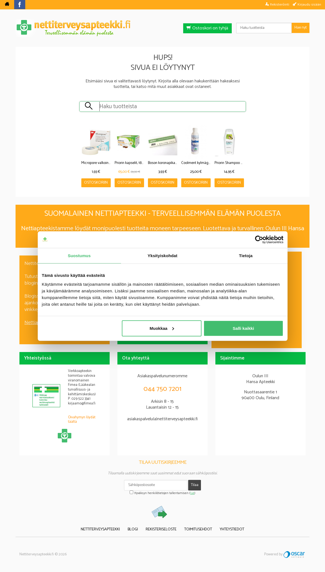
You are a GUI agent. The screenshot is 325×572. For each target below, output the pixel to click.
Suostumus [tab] (79, 255)
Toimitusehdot (198, 530)
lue (192, 493)
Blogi (133, 530)
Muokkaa (162, 328)
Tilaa (194, 485)
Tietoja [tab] (246, 255)
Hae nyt (300, 27)
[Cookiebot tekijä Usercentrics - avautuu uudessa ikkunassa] (259, 240)
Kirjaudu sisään (309, 4)
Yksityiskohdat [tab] (162, 255)
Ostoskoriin (96, 182)
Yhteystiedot (232, 530)
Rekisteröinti (279, 4)
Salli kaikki (243, 328)
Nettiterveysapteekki (100, 530)
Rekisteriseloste (161, 530)
